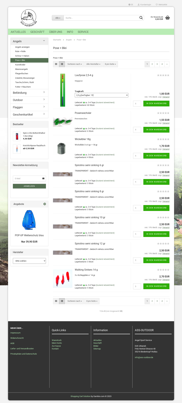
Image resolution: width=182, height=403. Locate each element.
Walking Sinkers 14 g (86, 272)
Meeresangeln (21, 72)
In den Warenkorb (156, 106)
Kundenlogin (144, 5)
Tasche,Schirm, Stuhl (24, 85)
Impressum (15, 335)
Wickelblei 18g (83, 141)
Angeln (17, 44)
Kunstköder (20, 67)
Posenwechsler (83, 115)
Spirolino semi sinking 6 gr (89, 167)
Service (83, 31)
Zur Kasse (56, 348)
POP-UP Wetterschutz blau (29, 238)
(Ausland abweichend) (105, 105)
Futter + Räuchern (23, 89)
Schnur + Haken (22, 58)
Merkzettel (161, 5)
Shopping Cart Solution (80, 399)
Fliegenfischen (21, 76)
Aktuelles (18, 31)
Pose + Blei (20, 63)
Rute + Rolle (20, 54)
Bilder (95, 348)
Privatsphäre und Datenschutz (23, 356)
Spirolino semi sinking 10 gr (90, 220)
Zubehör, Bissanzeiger (25, 80)
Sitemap (97, 351)
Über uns (55, 31)
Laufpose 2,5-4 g (84, 77)
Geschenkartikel (23, 117)
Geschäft (37, 31)
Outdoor (18, 102)
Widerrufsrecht (17, 340)
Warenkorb (56, 343)
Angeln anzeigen (22, 49)
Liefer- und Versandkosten (22, 351)
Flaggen (18, 110)
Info (70, 31)
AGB (12, 346)
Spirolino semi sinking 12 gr (90, 246)
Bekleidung (20, 95)
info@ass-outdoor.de (144, 360)
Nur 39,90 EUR (29, 244)
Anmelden (29, 189)
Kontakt (55, 351)
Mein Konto (57, 345)
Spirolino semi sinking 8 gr (89, 194)
